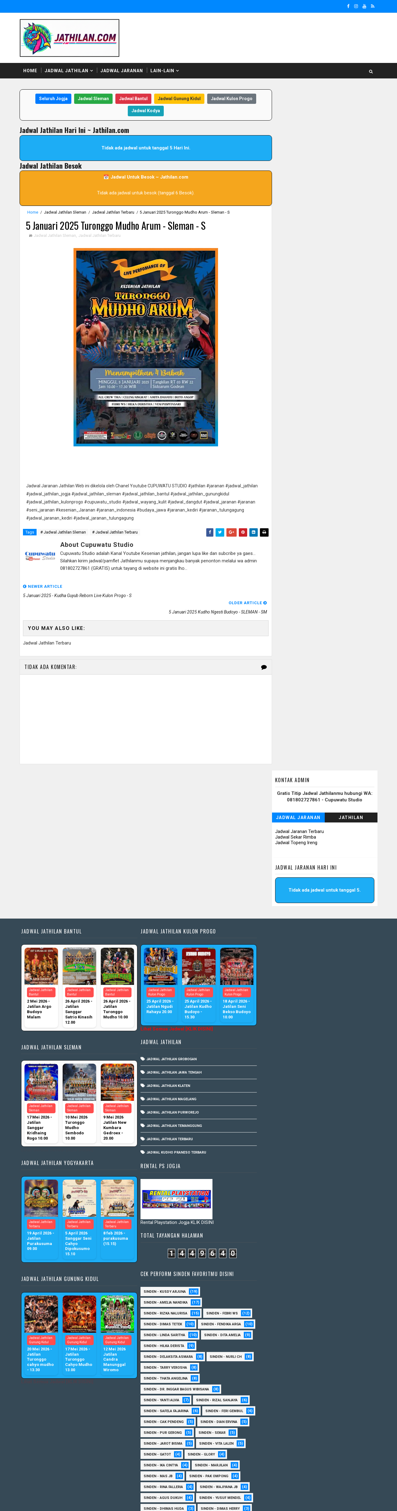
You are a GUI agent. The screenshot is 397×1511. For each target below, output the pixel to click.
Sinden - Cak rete (275, 1264)
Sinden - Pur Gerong (332, 949)
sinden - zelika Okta (326, 1470)
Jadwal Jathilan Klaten (167, 934)
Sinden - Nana (320, 1351)
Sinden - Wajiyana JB (278, 1015)
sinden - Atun (319, 1459)
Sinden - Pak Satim (320, 1362)
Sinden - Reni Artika (277, 1394)
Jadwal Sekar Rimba (294, 151)
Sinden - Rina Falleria (335, 1004)
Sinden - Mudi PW (275, 1351)
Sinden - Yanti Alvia (277, 917)
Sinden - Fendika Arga (279, 841)
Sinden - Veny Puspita (279, 1069)
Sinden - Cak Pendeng (334, 939)
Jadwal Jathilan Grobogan (170, 908)
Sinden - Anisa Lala (334, 1210)
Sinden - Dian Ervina (277, 949)
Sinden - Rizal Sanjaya (332, 917)
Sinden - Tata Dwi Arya (279, 1427)
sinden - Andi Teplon (336, 1069)
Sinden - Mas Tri (324, 1329)
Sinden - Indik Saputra (321, 1123)
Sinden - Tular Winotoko (282, 1156)
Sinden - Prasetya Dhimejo (284, 1383)
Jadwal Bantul (132, 98)
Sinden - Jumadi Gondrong (284, 1318)
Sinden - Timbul (314, 1058)
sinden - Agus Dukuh (333, 1015)
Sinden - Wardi (327, 1438)
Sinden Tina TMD (274, 1459)
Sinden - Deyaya (273, 1286)
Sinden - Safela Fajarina (281, 928)
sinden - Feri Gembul (278, 939)
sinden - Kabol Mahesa (280, 1080)
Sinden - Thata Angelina (281, 895)
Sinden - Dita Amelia (338, 852)
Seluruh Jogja (52, 98)
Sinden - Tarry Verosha (329, 884)
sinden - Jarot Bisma (322, 960)
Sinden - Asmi (271, 1232)
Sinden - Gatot (324, 971)
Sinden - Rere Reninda (332, 1394)
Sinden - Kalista (341, 1318)
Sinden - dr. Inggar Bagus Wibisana (292, 906)
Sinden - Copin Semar (328, 1264)
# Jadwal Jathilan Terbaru (115, 532)
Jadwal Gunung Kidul (177, 98)
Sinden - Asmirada (318, 1232)
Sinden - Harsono (275, 1307)
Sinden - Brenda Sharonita (325, 1242)
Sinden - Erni (271, 1123)
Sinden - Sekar (272, 960)
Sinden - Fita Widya (329, 1297)
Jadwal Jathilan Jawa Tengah (172, 921)
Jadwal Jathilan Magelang (170, 948)
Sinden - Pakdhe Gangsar (282, 1373)
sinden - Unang (273, 1199)
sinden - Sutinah (275, 1470)
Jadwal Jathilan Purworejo (171, 961)
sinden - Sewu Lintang (332, 1188)
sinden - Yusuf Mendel (280, 1025)
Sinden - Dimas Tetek (278, 830)
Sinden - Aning (272, 1090)
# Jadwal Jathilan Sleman (64, 532)
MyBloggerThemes (127, 1500)
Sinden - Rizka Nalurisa (281, 819)
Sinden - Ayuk (271, 1242)
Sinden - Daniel (273, 1275)
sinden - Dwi (270, 1177)
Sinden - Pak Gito (331, 1047)
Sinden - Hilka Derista (279, 863)
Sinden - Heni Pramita (279, 1047)
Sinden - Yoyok (273, 1449)
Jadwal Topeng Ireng (295, 157)
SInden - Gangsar (320, 1199)
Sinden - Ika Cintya (320, 982)
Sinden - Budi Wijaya (329, 1253)
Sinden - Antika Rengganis (283, 1101)
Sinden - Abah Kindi (335, 1080)
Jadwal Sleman (91, 98)
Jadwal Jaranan (122, 71)
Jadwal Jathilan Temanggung (172, 974)
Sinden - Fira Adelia (277, 1297)
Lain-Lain (163, 71)
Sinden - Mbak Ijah (276, 1134)
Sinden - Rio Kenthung (280, 1405)
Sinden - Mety (322, 1340)
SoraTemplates (59, 1500)
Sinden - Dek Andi (320, 1275)
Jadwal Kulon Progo (230, 98)
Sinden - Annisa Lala (322, 1090)
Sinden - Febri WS (338, 819)
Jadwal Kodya (144, 111)
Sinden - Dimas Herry (335, 1036)
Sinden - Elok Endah (323, 1286)
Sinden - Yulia (316, 1449)
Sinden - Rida (271, 1058)
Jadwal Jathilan (67, 71)
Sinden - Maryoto (275, 1329)
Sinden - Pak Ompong (278, 1004)
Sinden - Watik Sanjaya (280, 1166)
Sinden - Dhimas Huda (279, 1036)
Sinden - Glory (273, 982)
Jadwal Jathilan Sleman (66, 212)
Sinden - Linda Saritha (280, 852)
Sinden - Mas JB (323, 993)
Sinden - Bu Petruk (276, 1253)
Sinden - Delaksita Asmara (284, 873)
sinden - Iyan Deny (315, 1177)
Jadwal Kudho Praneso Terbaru (175, 1001)
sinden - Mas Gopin (277, 1188)
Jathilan (350, 131)
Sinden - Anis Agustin (279, 1210)
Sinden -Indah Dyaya (336, 1166)
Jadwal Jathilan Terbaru (114, 212)
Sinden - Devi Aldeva (278, 1112)
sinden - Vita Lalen (276, 971)
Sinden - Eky (324, 1112)
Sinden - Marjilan (275, 993)
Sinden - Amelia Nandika (281, 808)
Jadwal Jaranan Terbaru (298, 145)
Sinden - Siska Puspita (280, 1145)
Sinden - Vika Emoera (278, 1438)
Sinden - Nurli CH (275, 884)
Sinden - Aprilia (273, 1221)
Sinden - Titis (329, 1427)
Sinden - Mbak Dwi (275, 1340)
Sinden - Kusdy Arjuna (280, 797)
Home (31, 71)
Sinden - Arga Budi (322, 1221)
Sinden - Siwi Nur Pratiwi (282, 1416)
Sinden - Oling (272, 1362)
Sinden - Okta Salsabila (332, 1134)
